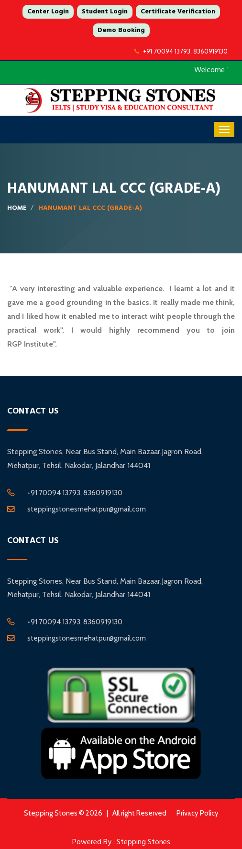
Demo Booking (121, 30)
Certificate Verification (178, 11)
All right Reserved (139, 813)
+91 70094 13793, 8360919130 (181, 51)
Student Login (105, 11)
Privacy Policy (197, 813)
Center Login (48, 11)
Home (17, 208)
